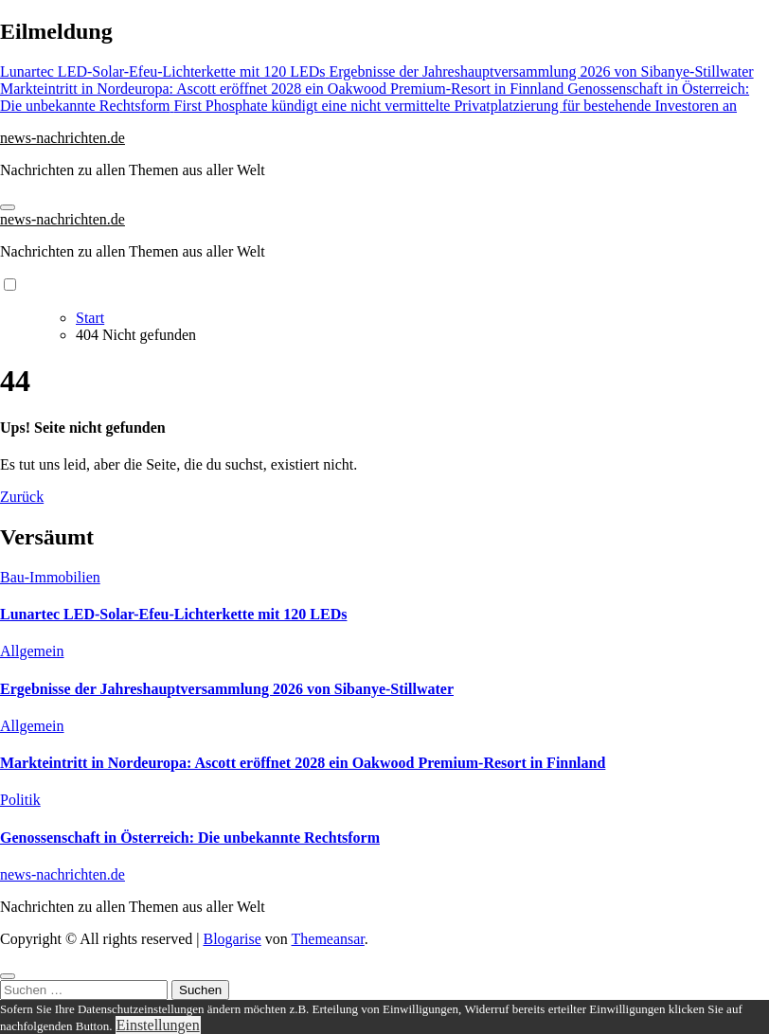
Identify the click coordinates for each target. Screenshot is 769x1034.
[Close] (7, 976)
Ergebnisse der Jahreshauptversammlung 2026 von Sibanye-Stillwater (227, 689)
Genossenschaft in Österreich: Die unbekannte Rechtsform (190, 837)
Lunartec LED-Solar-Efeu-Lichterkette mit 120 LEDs (173, 614)
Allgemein (32, 651)
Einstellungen (158, 1025)
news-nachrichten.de (62, 138)
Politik (20, 800)
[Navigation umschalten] (7, 207)
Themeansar (328, 939)
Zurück (22, 497)
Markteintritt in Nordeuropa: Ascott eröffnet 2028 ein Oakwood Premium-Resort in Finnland (302, 763)
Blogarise (231, 939)
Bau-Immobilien (50, 577)
